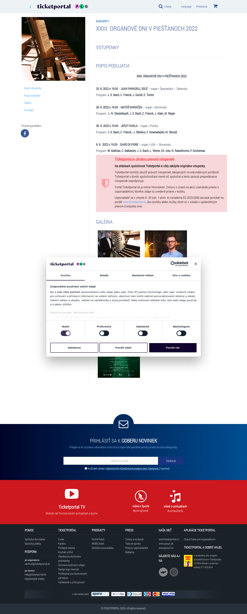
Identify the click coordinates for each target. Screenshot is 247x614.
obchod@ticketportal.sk (37, 564)
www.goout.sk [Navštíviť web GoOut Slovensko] (166, 543)
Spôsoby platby (33, 543)
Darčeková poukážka (102, 548)
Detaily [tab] (104, 275)
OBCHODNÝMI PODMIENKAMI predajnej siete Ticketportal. (132, 468)
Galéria (27, 102)
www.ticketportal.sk (134, 202)
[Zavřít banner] (196, 264)
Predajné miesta (66, 548)
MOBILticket (98, 543)
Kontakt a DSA (65, 552)
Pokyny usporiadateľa (136, 548)
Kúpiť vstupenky (32, 88)
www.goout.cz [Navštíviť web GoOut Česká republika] (166, 548)
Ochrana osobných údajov (71, 565)
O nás (61, 539)
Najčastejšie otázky (35, 578)
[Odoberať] (171, 461)
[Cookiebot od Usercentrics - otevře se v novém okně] (173, 263)
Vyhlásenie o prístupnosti (71, 582)
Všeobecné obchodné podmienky (69, 558)
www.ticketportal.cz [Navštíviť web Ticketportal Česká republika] (169, 539)
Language (186, 6)
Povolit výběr (123, 347)
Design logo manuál (68, 569)
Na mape (28, 110)
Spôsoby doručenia (35, 539)
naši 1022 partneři (68, 292)
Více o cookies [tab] (181, 275)
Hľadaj (165, 6)
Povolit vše (173, 347)
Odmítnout (74, 347)
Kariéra (62, 543)
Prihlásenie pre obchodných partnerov (72, 576)
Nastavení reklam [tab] (143, 275)
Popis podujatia (32, 95)
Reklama (129, 552)
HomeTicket (98, 539)
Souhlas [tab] (66, 275)
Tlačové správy (133, 543)
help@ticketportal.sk (35, 574)
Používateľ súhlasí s (128, 468)
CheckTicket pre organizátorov (200, 539)
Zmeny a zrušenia (134, 539)
